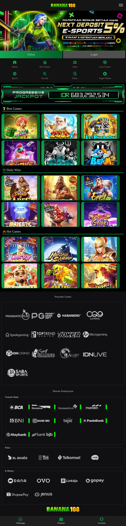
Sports (15, 76)
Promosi (61, 520)
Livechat (101, 520)
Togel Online (105, 76)
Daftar (31, 54)
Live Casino (105, 64)
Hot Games (45, 64)
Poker (75, 76)
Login (94, 54)
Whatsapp (20, 520)
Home (15, 64)
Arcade (45, 76)
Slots (75, 64)
